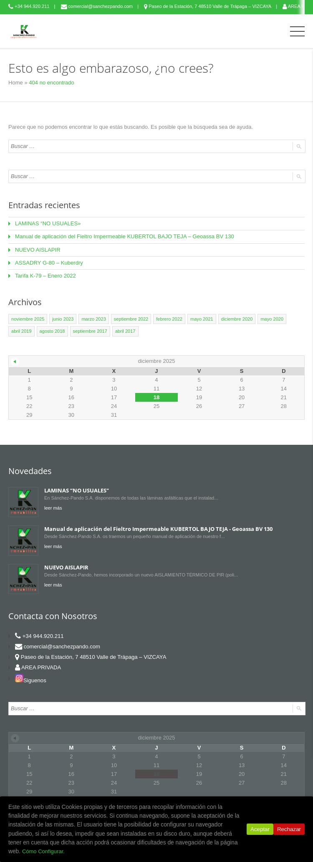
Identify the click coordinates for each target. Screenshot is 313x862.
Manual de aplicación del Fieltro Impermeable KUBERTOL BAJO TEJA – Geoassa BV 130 (123, 236)
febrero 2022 (169, 318)
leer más (53, 507)
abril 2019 (21, 330)
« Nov (15, 361)
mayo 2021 (200, 318)
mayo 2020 (271, 318)
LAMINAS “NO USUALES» (47, 223)
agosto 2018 (52, 330)
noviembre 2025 (27, 318)
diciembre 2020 (236, 318)
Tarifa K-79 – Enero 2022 (45, 275)
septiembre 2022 (131, 318)
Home (15, 82)
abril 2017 (125, 330)
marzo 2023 (93, 318)
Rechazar (289, 835)
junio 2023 (62, 318)
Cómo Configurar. (179, 851)
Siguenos (30, 679)
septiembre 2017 (90, 330)
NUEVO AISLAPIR (37, 249)
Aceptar (260, 835)
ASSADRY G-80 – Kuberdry (48, 262)
